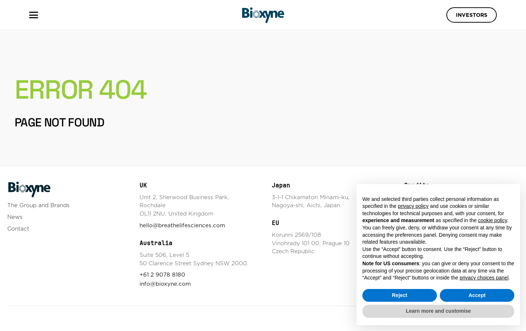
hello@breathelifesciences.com (182, 225)
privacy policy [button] (413, 206)
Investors (471, 15)
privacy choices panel (484, 278)
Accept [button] (477, 295)
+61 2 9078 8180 (162, 274)
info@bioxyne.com (165, 284)
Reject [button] (399, 295)
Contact (18, 228)
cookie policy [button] (492, 220)
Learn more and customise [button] (438, 311)
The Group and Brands (38, 205)
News (15, 217)
